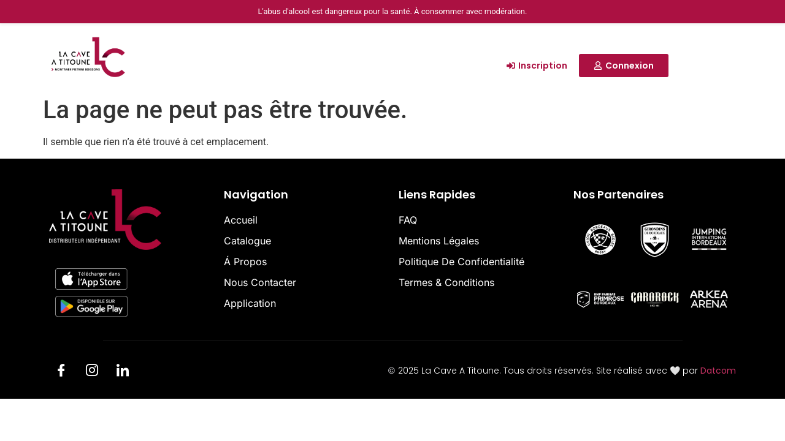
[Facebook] (61, 372)
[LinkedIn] (122, 372)
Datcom (718, 370)
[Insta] (92, 372)
